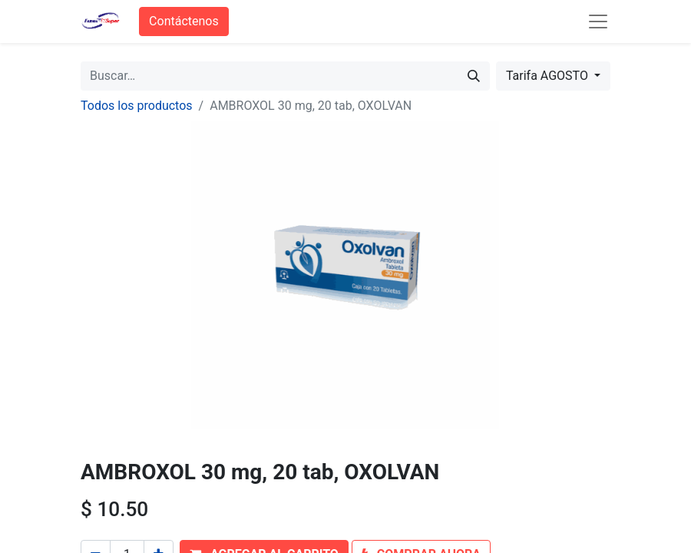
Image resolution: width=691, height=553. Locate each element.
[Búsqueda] (474, 76)
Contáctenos (184, 21)
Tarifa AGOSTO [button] (548, 75)
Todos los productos (137, 105)
